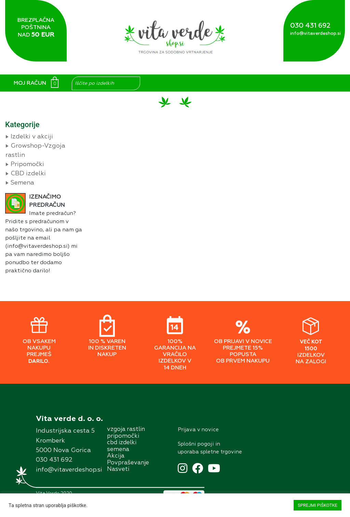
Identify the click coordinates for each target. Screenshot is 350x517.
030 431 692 (310, 25)
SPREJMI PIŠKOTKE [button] (317, 505)
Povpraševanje (128, 463)
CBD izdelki (28, 174)
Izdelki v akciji (32, 137)
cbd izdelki (121, 443)
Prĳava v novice (198, 429)
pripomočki (123, 436)
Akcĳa (115, 456)
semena (118, 449)
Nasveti (118, 469)
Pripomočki (27, 164)
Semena (22, 183)
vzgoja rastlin (126, 429)
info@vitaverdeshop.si (315, 33)
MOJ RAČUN (30, 83)
